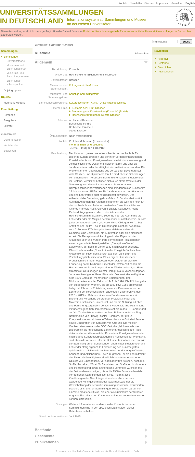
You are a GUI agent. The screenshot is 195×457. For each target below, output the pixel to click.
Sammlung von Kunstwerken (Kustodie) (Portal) (100, 111)
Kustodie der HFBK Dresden (88, 107)
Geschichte (44, 436)
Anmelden (177, 3)
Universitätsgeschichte (113, 102)
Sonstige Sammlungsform (84, 93)
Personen (9, 114)
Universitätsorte (15, 60)
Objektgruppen (12, 90)
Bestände (43, 430)
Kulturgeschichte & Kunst (84, 85)
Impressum (162, 3)
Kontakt (122, 3)
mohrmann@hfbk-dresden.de (86, 144)
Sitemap (149, 3)
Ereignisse (10, 120)
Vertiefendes (11, 145)
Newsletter (136, 3)
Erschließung (9, 109)
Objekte (6, 96)
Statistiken (10, 150)
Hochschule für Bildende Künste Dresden (96, 114)
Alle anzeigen (141, 53)
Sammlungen (41, 45)
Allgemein (43, 62)
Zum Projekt (8, 134)
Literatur (8, 125)
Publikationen (47, 442)
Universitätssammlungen (52, 12)
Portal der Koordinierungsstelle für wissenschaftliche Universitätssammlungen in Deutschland (137, 31)
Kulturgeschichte (79, 102)
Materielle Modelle (14, 102)
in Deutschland (31, 21)
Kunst (94, 102)
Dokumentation (12, 139)
